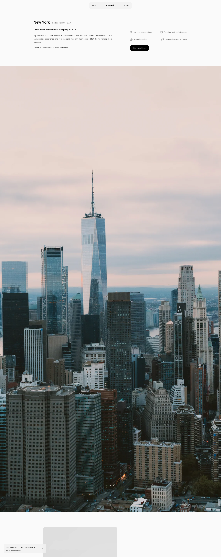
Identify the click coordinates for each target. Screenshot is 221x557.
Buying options (139, 48)
